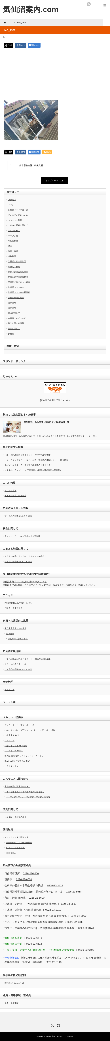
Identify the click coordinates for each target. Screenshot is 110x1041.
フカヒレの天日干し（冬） (16, 664)
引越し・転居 (14, 267)
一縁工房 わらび (12, 735)
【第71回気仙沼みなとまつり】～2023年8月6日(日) (27, 455)
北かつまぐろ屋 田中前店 (16, 746)
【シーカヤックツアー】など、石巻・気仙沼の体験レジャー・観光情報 (36, 460)
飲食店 (11, 334)
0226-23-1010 (53, 909)
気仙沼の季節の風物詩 (18, 277)
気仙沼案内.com (30, 9)
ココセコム (11, 853)
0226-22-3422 (55, 885)
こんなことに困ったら (18, 215)
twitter (94, 4)
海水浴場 (12, 303)
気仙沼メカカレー (16, 287)
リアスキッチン (11, 766)
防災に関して (14, 328)
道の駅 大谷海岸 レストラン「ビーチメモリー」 (26, 756)
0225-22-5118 (54, 962)
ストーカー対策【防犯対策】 (17, 837)
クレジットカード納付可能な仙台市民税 (22, 536)
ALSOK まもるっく (15, 847)
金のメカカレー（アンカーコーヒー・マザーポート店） (31, 730)
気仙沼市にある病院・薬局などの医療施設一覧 (46, 422)
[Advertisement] (55, 74)
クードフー (9, 740)
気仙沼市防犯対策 (16, 297)
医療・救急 (13, 251)
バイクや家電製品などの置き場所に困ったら (24, 792)
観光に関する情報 (16, 323)
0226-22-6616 (34, 943)
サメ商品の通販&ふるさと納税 (18, 516)
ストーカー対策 (15, 220)
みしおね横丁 (14, 230)
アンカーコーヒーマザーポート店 (19, 725)
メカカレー (9, 689)
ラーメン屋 (13, 236)
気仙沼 (55, 400)
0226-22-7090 (78, 915)
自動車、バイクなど (17, 318)
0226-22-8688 (74, 891)
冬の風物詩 (13, 241)
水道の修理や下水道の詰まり (17, 786)
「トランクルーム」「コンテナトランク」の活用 (28, 797)
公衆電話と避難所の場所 (15, 817)
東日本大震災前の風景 (18, 272)
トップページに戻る (55, 180)
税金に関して (14, 313)
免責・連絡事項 (11, 1003)
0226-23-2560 (68, 903)
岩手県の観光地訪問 (17, 261)
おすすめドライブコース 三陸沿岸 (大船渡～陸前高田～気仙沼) (33, 470)
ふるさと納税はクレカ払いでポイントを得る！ (25, 556)
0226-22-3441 (86, 928)
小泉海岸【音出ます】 (18, 639)
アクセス (12, 199)
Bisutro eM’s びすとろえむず (17, 761)
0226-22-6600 (31, 873)
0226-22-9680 (75, 922)
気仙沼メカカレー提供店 (19, 292)
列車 (10, 246)
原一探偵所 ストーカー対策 (19, 842)
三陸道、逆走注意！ (13, 608)
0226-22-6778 (34, 937)
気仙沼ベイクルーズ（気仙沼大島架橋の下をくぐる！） (29, 465)
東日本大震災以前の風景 (15, 628)
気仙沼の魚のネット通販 (19, 282)
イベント (12, 205)
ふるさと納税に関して (18, 225)
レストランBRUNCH (14, 751)
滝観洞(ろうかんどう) (14, 983)
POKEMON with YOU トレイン (18, 603)
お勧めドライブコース (18, 210)
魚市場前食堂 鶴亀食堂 (31, 165)
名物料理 (12, 256)
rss (89, 4)
